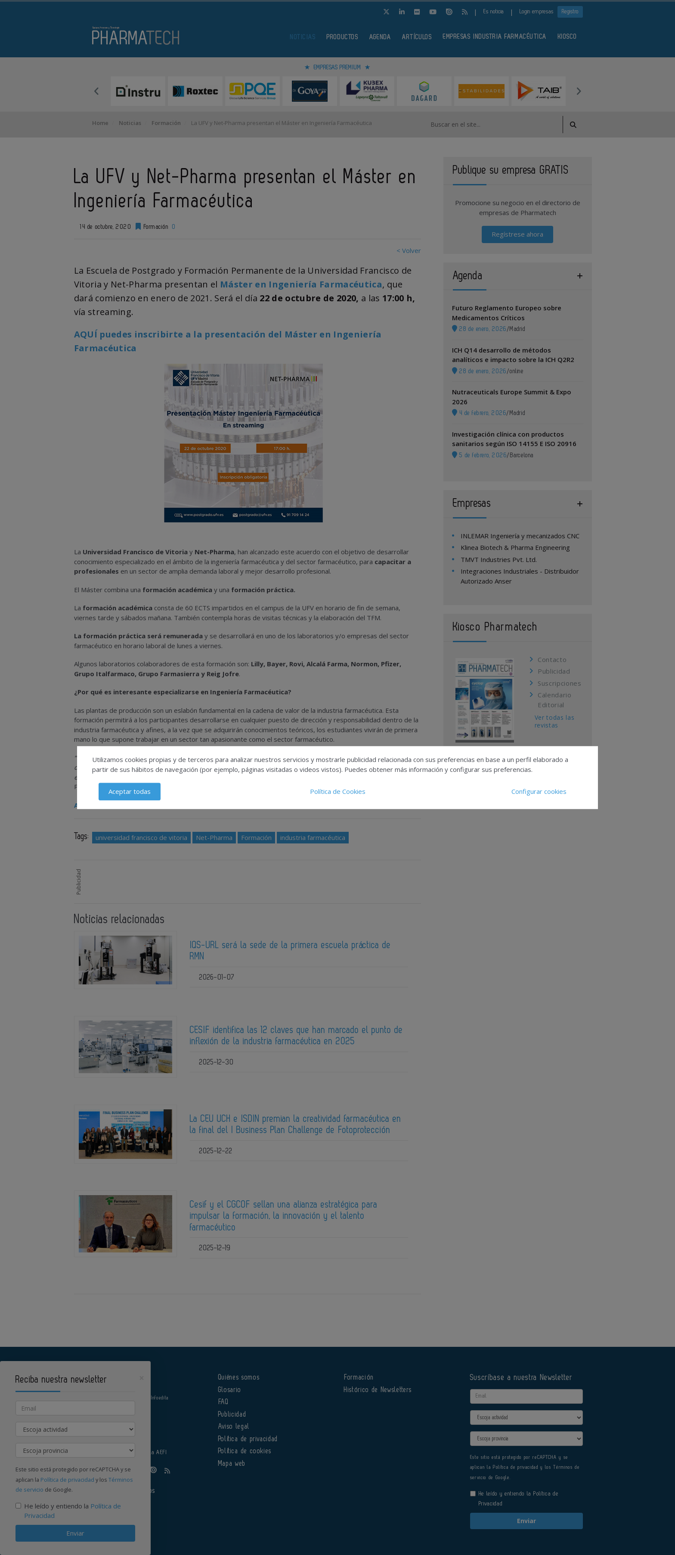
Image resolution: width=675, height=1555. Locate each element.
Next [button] (578, 91)
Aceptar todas (129, 791)
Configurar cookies (539, 791)
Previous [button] (96, 91)
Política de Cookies (337, 791)
